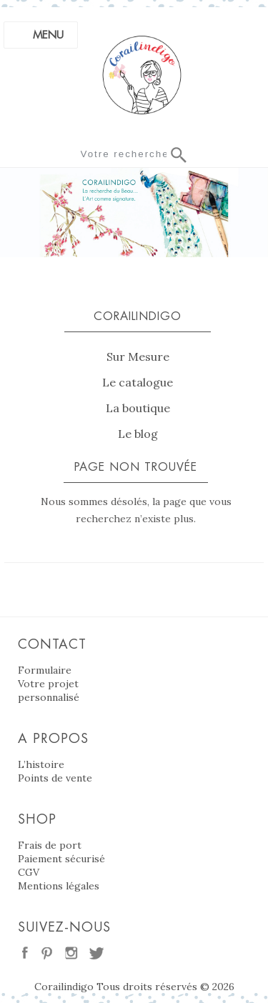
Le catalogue (137, 382)
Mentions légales (58, 885)
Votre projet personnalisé (48, 690)
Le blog (138, 433)
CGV (28, 872)
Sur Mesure (137, 356)
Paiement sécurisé (61, 858)
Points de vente (55, 778)
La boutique (138, 408)
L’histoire (41, 764)
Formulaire (44, 670)
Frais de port (49, 845)
